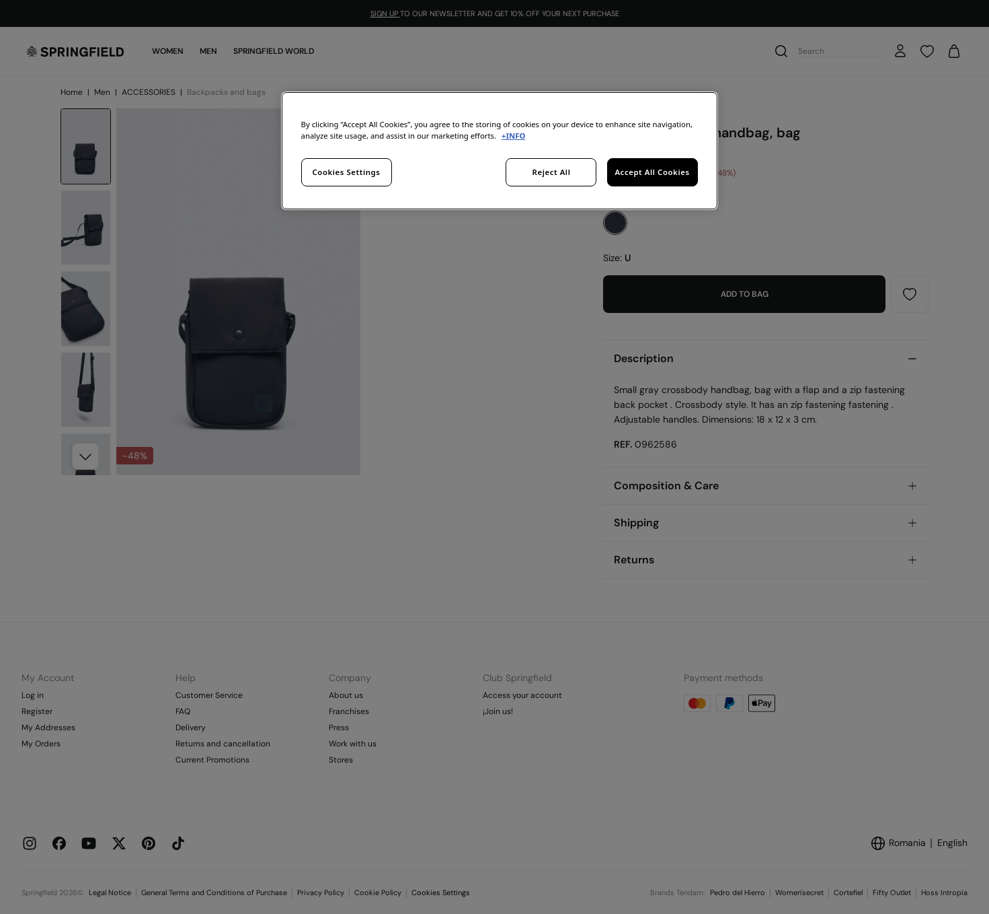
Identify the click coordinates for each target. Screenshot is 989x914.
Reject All (551, 172)
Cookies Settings (347, 172)
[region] (499, 151)
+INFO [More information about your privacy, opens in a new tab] (513, 136)
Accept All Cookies (652, 172)
